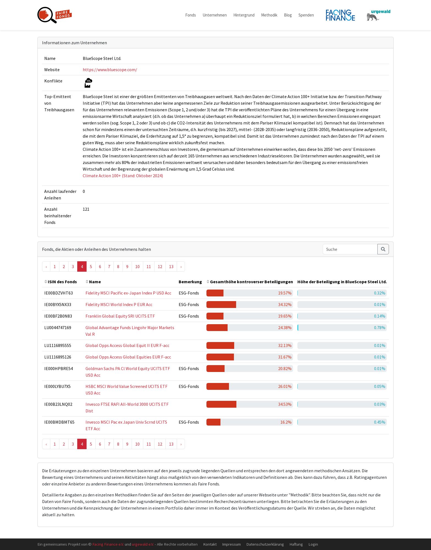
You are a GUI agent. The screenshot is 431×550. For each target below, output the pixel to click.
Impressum (231, 544)
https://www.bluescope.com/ (110, 69)
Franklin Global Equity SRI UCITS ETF (120, 316)
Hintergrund (244, 15)
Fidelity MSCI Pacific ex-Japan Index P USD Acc (128, 293)
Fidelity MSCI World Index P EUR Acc (118, 304)
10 (137, 266)
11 (149, 266)
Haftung (296, 544)
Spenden (306, 15)
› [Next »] (180, 266)
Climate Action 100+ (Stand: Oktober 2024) (123, 175)
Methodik (269, 15)
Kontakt (210, 544)
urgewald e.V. (143, 544)
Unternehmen (215, 15)
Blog (288, 15)
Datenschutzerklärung (265, 544)
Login (313, 544)
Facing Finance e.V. (108, 544)
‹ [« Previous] (46, 266)
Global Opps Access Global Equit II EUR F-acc (127, 345)
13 (171, 266)
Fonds (190, 15)
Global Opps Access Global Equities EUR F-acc (128, 357)
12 (160, 266)
